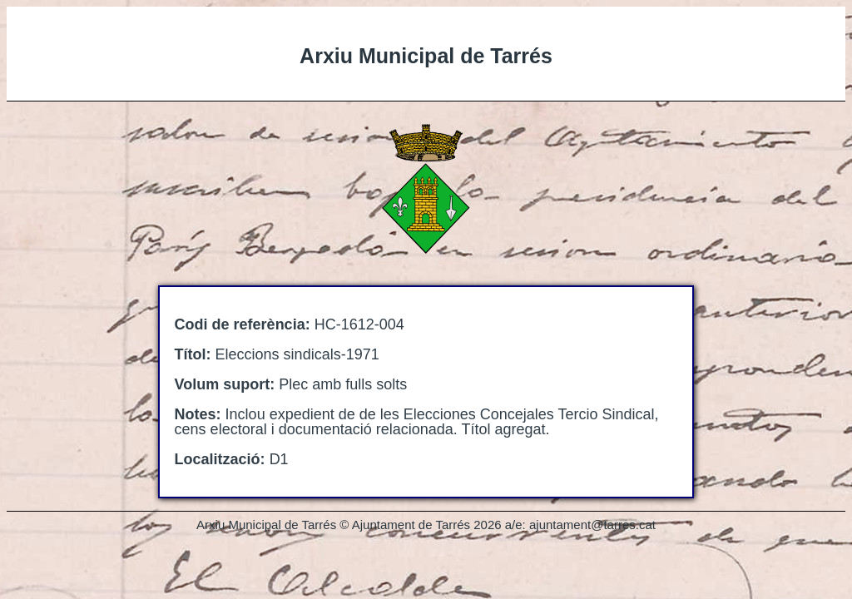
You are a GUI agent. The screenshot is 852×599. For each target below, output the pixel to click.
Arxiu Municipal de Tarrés (426, 55)
